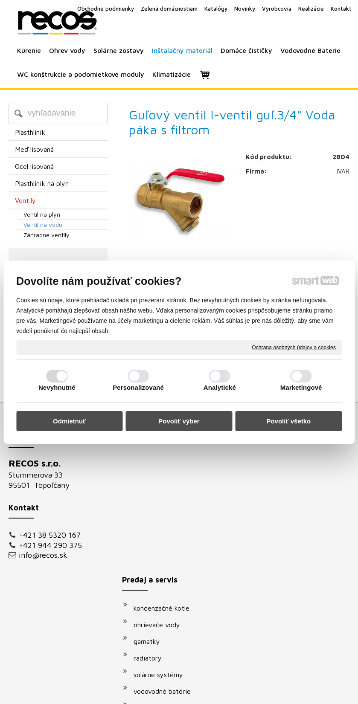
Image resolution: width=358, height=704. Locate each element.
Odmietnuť (69, 421)
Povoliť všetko (288, 421)
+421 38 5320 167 (50, 534)
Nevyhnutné (57, 387)
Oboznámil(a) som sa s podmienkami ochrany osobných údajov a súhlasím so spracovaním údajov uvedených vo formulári (302, 578)
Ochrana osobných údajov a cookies (294, 347)
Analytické (220, 387)
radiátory (152, 515)
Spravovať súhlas (324, 676)
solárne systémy (162, 532)
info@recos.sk (43, 554)
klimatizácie (156, 582)
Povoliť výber (178, 421)
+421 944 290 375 (50, 545)
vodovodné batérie (166, 549)
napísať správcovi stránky (169, 676)
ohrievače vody (161, 482)
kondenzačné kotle (166, 465)
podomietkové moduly (171, 565)
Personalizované (138, 387)
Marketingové (301, 387)
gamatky (151, 499)
